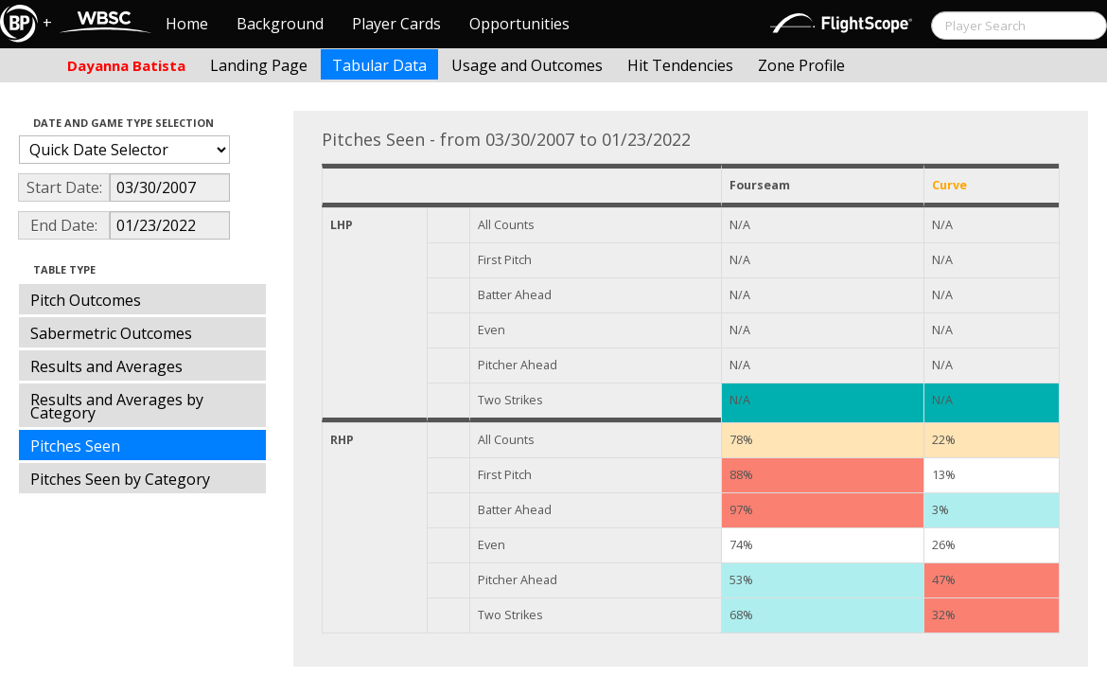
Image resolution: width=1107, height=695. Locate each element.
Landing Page (259, 65)
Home (187, 23)
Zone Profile (801, 65)
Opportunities (519, 23)
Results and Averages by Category (116, 406)
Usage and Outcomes (527, 65)
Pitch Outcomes (85, 300)
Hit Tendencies (680, 65)
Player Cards (396, 23)
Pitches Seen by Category (120, 479)
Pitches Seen (75, 446)
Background (280, 23)
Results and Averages (106, 366)
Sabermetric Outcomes (111, 333)
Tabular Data (379, 65)
